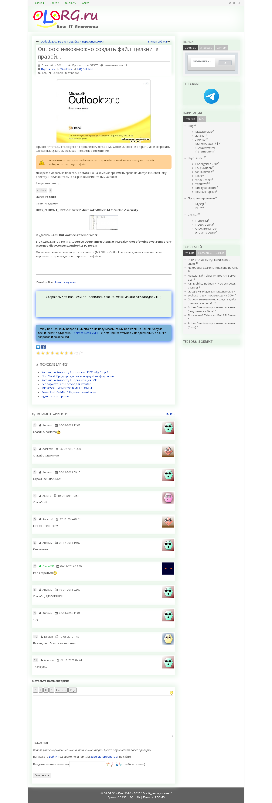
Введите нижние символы (51, 764)
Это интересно (206, 232)
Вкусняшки (48, 69)
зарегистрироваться (104, 756)
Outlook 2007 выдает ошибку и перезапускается (72, 41)
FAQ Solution (85, 69)
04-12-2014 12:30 (71, 566)
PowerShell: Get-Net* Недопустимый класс (69, 392)
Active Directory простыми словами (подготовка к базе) (211, 309)
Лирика (201, 139)
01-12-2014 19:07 (69, 543)
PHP (199, 208)
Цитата (61, 690)
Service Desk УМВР (87, 333)
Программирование (202, 198)
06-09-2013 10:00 (70, 449)
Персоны (202, 220)
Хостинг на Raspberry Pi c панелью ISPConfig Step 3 (75, 372)
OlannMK (48, 566)
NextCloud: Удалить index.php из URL (213, 267)
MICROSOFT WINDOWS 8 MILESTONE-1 (67, 388)
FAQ (44, 73)
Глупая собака (157, 41)
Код (72, 690)
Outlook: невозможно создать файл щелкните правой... (212, 301)
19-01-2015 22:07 (69, 589)
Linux (199, 176)
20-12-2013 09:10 (69, 472)
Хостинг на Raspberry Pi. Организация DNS (69, 380)
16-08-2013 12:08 (69, 425)
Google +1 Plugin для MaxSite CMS (210, 291)
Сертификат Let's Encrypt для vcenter (66, 384)
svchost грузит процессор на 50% (211, 295)
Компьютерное (206, 191)
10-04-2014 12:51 (68, 495)
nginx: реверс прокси (55, 396)
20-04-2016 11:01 (69, 613)
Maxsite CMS (204, 131)
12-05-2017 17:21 (70, 636)
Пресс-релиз (204, 224)
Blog (192, 126)
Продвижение (205, 147)
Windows (66, 69)
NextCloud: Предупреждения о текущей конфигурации (78, 376)
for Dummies (204, 172)
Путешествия (205, 151)
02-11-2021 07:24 (71, 660)
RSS (172, 414)
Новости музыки (65, 282)
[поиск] (201, 61)
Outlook (58, 73)
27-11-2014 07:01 (70, 519)
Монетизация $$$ (208, 143)
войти (53, 756)
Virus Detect (204, 180)
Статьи (194, 215)
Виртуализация (206, 188)
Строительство (206, 228)
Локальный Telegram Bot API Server (212, 315)
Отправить (42, 775)
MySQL (200, 204)
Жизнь (201, 135)
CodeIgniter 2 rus (207, 164)
